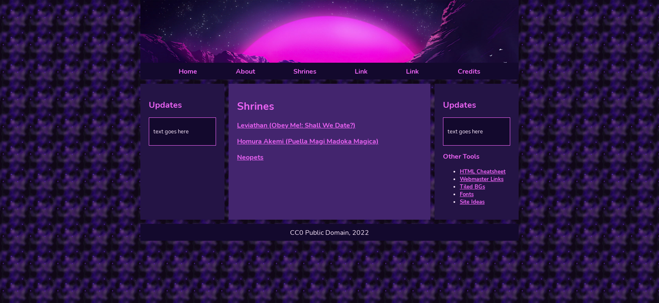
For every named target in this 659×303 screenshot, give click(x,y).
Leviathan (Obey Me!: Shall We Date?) (296, 125)
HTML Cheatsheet (483, 171)
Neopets (250, 157)
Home (188, 71)
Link (361, 71)
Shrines (304, 71)
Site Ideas (472, 202)
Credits (469, 71)
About (245, 71)
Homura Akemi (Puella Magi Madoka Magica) (308, 141)
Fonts (467, 194)
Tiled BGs (472, 187)
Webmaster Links (481, 179)
